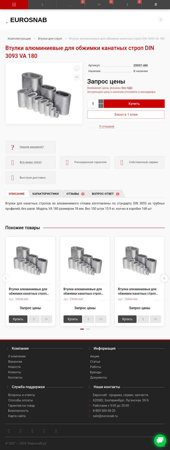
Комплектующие (19, 38)
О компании (17, 356)
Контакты (15, 377)
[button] (82, 329)
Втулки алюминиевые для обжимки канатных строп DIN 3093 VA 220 (83, 291)
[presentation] (6, 278)
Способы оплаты (20, 400)
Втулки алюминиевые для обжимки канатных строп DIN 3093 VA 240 (137, 291)
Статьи (95, 361)
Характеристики (45, 193)
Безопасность (18, 410)
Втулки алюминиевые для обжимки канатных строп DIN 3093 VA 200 (28, 291)
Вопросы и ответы (21, 395)
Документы (98, 377)
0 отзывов (106, 126)
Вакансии (15, 361)
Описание (17, 193)
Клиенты (14, 372)
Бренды (96, 372)
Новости (14, 367)
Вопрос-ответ (105, 193)
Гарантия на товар (21, 405)
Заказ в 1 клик (126, 114)
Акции (94, 356)
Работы (95, 367)
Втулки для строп (50, 38)
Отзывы (75, 193)
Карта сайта (17, 416)
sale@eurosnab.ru (105, 416)
